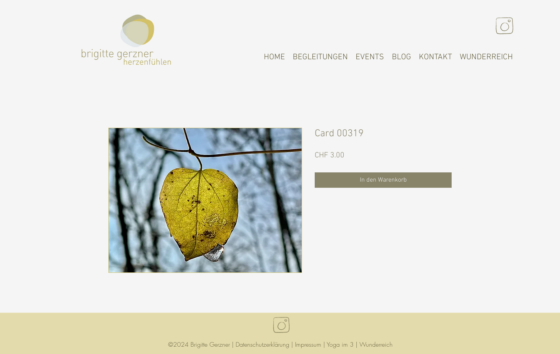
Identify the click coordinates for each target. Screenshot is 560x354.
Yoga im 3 (340, 344)
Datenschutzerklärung (262, 344)
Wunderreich (376, 344)
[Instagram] (504, 26)
